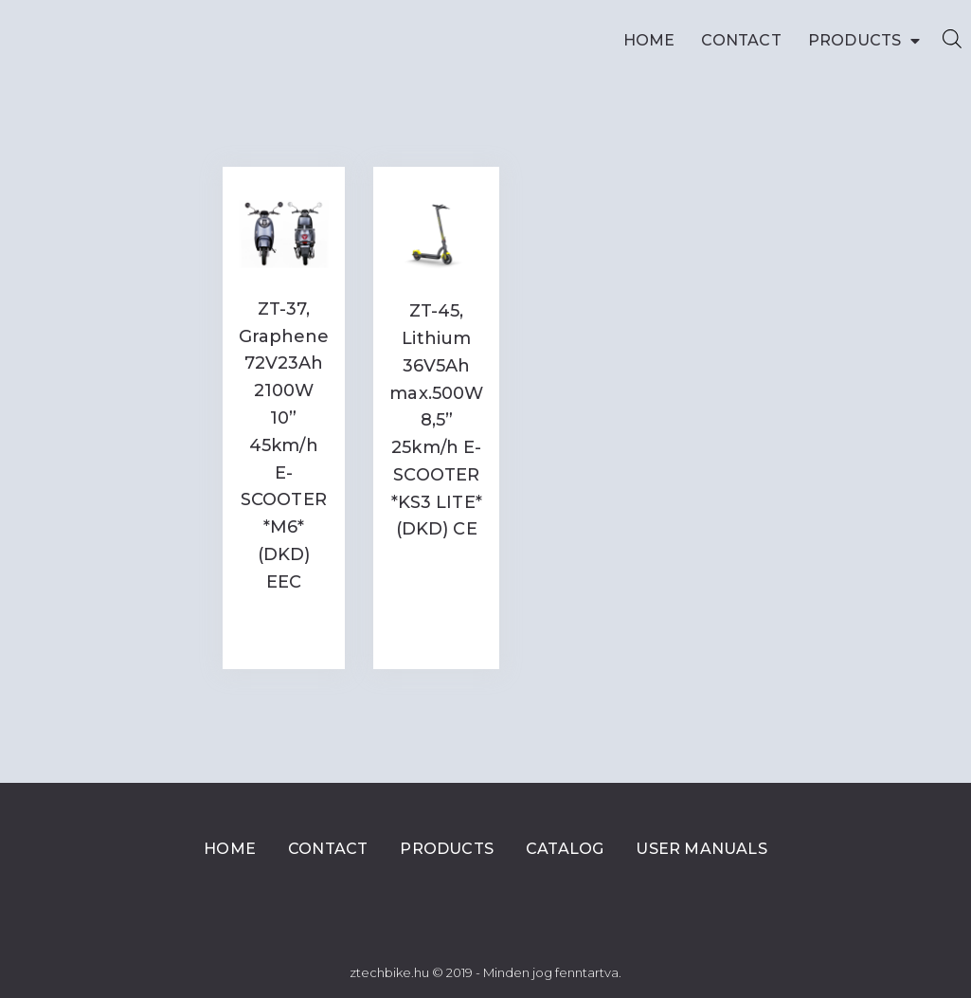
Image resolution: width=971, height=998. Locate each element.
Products (864, 41)
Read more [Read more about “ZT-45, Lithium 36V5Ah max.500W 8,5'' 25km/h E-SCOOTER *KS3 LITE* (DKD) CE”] (436, 575)
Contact (741, 40)
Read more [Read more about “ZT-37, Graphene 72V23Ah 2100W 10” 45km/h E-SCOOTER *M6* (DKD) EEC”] (283, 628)
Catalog (564, 849)
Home (649, 40)
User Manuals (701, 849)
